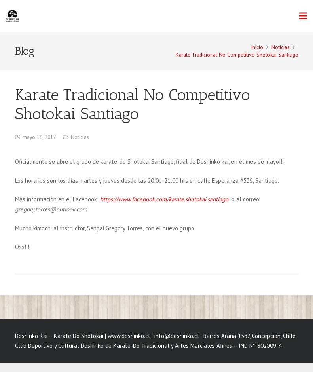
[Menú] (303, 16)
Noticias (80, 136)
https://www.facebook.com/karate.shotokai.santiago (165, 199)
